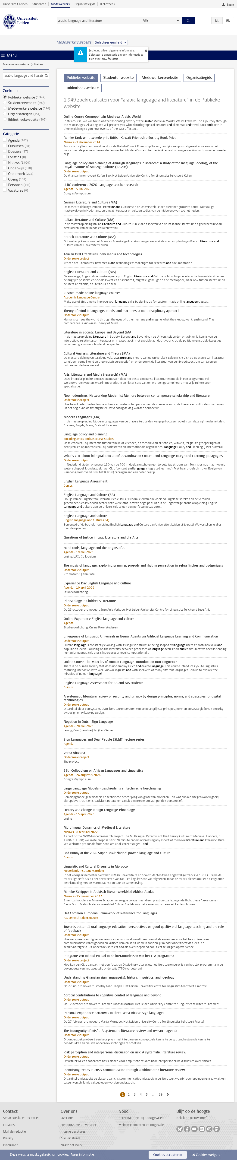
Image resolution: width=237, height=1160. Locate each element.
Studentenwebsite (26, 102)
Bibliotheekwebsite (26, 119)
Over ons (67, 1118)
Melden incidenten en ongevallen (141, 1125)
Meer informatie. (83, 1154)
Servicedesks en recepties (21, 1118)
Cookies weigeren (209, 1155)
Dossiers (26, 151)
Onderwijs (26, 168)
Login (230, 4)
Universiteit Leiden (15, 4)
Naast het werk (71, 1145)
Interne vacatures (73, 1131)
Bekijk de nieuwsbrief (191, 1118)
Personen (26, 184)
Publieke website (26, 97)
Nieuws (26, 162)
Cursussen (26, 146)
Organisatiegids (85, 4)
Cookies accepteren (167, 1155)
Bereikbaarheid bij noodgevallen (141, 1118)
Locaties (26, 157)
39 (161, 1094)
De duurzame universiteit (78, 1125)
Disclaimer (10, 1145)
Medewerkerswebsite (16, 64)
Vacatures (26, 190)
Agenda (26, 140)
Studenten (39, 4)
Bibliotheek (107, 4)
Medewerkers (60, 4)
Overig (26, 179)
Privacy (8, 1138)
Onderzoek (26, 173)
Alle (146, 20)
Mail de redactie (14, 1131)
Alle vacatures (70, 1138)
